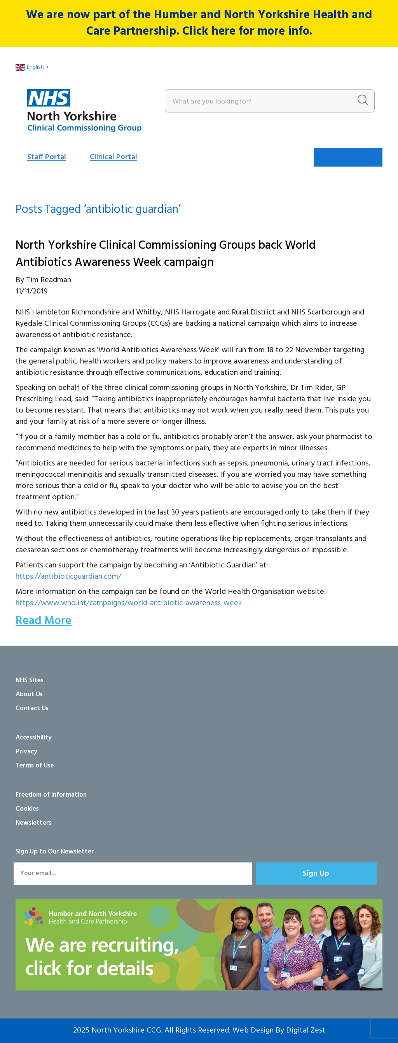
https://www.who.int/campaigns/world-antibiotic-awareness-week (129, 603)
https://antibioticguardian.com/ (68, 577)
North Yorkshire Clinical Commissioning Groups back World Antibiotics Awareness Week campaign (166, 254)
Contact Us (32, 708)
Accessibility (34, 737)
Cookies (27, 809)
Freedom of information (51, 795)
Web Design (253, 1030)
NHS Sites (30, 680)
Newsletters (34, 823)
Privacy (26, 751)
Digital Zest (305, 1030)
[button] (316, 873)
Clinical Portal (113, 157)
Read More (44, 621)
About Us (29, 694)
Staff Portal (46, 157)
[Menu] (348, 157)
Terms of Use (35, 765)
